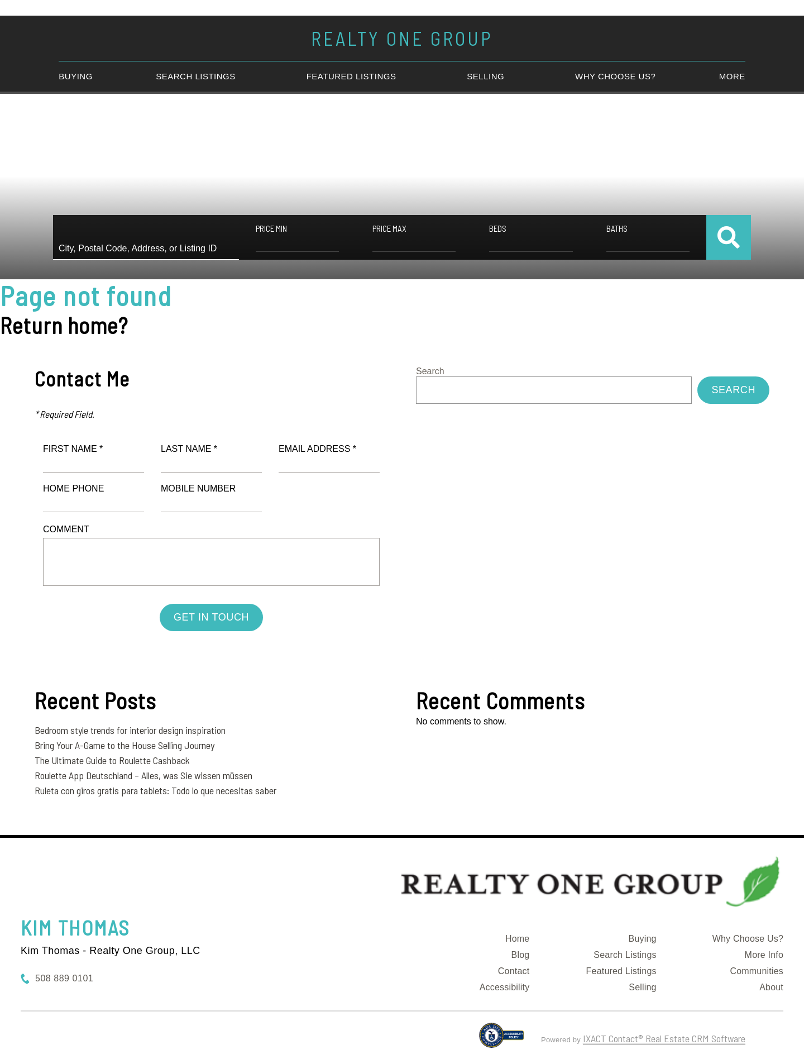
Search (430, 371)
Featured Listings (351, 76)
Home (517, 938)
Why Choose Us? (615, 76)
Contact (514, 971)
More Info (764, 955)
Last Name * (189, 449)
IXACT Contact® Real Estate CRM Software (664, 1038)
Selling (485, 76)
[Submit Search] (728, 237)
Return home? (64, 325)
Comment (66, 529)
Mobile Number (198, 488)
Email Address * (317, 449)
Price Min (271, 228)
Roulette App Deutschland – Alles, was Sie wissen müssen (143, 775)
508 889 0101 (64, 978)
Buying (76, 76)
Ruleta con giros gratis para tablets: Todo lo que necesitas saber (155, 790)
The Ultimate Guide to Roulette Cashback (112, 760)
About (771, 987)
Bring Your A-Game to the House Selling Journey (124, 745)
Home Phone (73, 488)
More (732, 76)
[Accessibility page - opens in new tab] (501, 1040)
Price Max (389, 228)
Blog (520, 955)
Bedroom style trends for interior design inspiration (130, 730)
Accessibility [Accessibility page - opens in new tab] (505, 987)
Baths (617, 228)
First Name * (73, 449)
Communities (756, 971)
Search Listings (196, 76)
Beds (497, 228)
